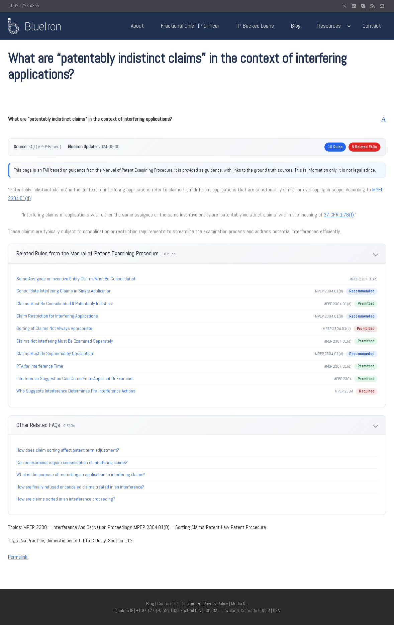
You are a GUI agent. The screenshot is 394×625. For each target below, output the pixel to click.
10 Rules (335, 147)
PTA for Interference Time (39, 366)
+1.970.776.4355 (23, 6)
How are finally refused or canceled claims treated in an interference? (80, 487)
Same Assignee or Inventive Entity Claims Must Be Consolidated (75, 279)
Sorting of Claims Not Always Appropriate (54, 328)
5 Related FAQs (364, 147)
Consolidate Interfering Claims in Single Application (63, 291)
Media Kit (239, 604)
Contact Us (167, 604)
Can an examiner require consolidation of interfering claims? (72, 462)
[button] (197, 119)
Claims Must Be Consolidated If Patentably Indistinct (64, 303)
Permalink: (18, 556)
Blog (150, 604)
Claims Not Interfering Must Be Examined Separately (64, 341)
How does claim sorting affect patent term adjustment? (67, 450)
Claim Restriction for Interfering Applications (57, 316)
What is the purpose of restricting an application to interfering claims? (80, 474)
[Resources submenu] (349, 26)
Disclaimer (190, 604)
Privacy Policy (215, 604)
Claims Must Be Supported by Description (54, 353)
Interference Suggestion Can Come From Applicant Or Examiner (75, 378)
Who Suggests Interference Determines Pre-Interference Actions (75, 391)
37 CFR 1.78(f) (339, 214)
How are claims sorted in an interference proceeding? (65, 499)
